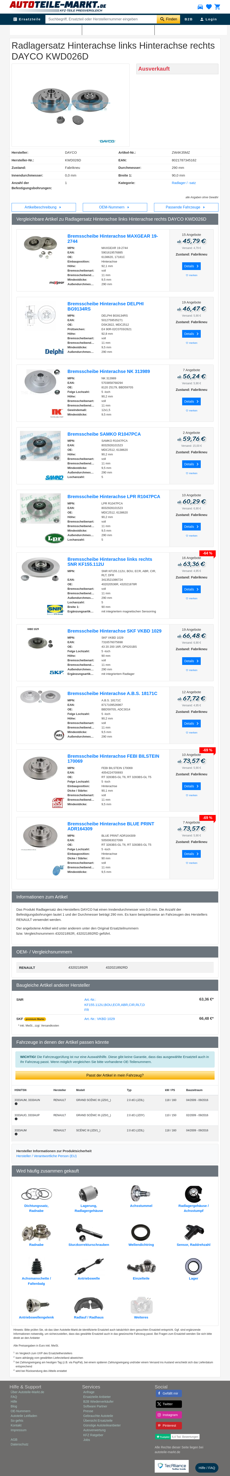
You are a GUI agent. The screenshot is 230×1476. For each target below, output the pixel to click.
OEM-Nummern (115, 207)
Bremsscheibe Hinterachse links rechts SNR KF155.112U (110, 562)
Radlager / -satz (90, 29)
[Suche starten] (168, 19)
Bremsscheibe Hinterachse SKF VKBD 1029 (115, 630)
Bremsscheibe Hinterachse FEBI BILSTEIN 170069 (113, 759)
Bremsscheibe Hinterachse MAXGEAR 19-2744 (113, 239)
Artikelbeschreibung (44, 207)
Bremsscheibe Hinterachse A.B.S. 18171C (112, 693)
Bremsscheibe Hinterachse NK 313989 (109, 371)
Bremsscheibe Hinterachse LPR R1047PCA (114, 496)
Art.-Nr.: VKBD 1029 (99, 1019)
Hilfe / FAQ (207, 1468)
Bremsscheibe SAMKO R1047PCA (104, 434)
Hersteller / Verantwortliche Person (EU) (46, 1156)
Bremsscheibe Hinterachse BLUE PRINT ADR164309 (111, 826)
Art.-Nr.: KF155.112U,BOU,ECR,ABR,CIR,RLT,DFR (114, 1005)
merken (191, 275)
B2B (189, 19)
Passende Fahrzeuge (186, 207)
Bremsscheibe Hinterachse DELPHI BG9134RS (106, 306)
